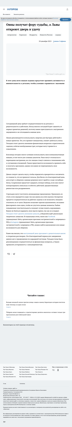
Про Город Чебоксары (9, 367)
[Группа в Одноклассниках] (58, 370)
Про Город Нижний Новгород (27, 374)
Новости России (46, 35)
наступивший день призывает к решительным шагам (44, 233)
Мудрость (33, 35)
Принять (65, 19)
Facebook (51, 216)
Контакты (22, 383)
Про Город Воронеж (8, 369)
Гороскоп (23, 35)
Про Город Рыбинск (24, 372)
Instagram (15, 222)
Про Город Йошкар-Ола (41, 369)
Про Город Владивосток (9, 376)
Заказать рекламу (19, 14)
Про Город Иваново (24, 369)
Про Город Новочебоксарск (26, 367)
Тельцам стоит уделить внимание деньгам (22, 214)
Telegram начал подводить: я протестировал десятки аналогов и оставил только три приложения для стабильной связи (36, 314)
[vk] (8, 254)
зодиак (58, 35)
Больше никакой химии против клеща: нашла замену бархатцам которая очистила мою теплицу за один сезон (36, 304)
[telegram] (14, 254)
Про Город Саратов (8, 374)
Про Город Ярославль (41, 367)
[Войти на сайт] (67, 9)
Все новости (6, 14)
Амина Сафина (59, 41)
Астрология (11, 35)
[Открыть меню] (4, 9)
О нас (4, 383)
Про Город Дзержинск (41, 374)
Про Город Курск (7, 372)
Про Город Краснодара (25, 376)
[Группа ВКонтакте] (53, 370)
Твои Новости (39, 372)
